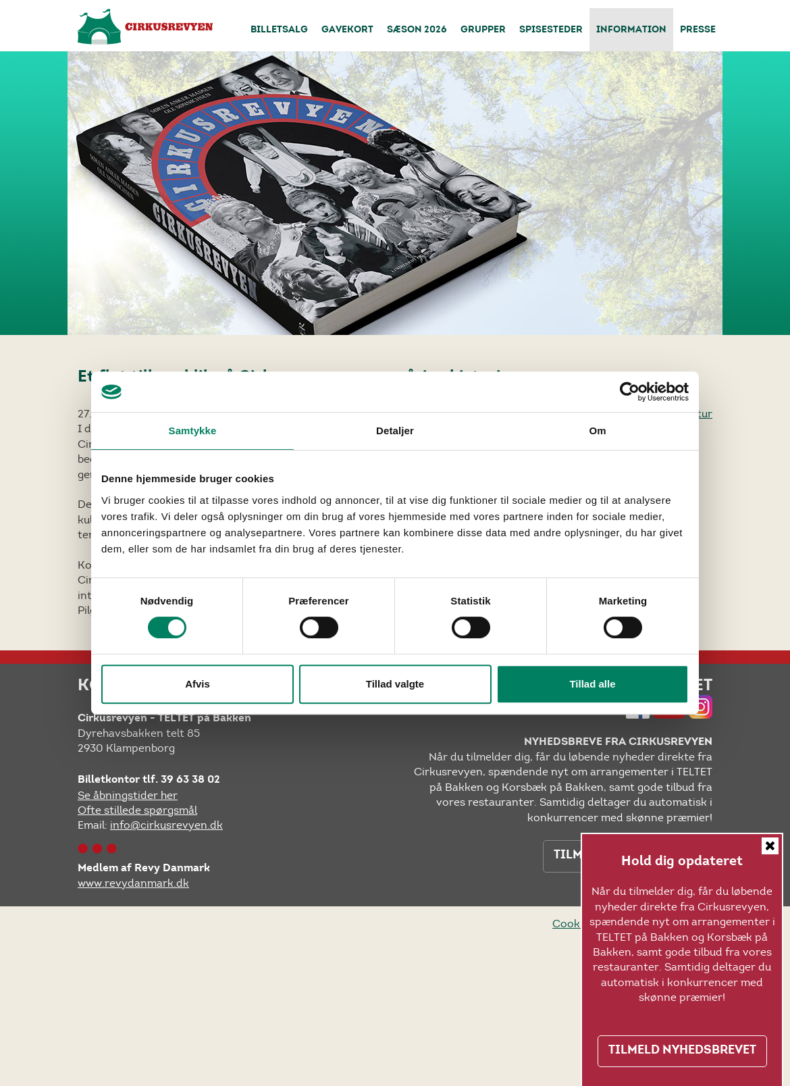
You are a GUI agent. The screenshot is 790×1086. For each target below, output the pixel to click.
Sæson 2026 (417, 30)
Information (631, 30)
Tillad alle (592, 684)
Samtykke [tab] (193, 430)
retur (699, 413)
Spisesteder (551, 30)
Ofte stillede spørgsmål (137, 810)
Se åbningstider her (128, 795)
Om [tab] (597, 430)
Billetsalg (279, 30)
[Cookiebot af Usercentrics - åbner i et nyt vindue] (630, 392)
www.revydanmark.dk (133, 883)
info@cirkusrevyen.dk (166, 825)
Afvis (197, 684)
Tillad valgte (395, 684)
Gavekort (347, 30)
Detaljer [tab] (395, 430)
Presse (698, 30)
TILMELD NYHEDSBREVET (682, 1051)
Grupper (483, 30)
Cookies (573, 923)
